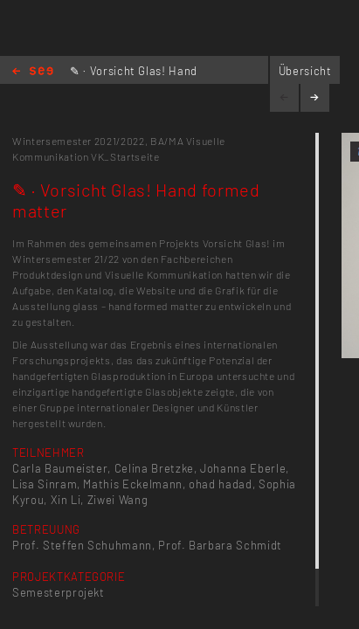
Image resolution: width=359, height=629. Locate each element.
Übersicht (305, 71)
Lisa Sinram (44, 484)
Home (32, 72)
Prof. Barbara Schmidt (220, 545)
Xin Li (66, 500)
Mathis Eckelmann (132, 484)
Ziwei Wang (117, 500)
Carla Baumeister (59, 468)
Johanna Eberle (243, 468)
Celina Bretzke (154, 468)
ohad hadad (220, 484)
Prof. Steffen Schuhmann (82, 545)
